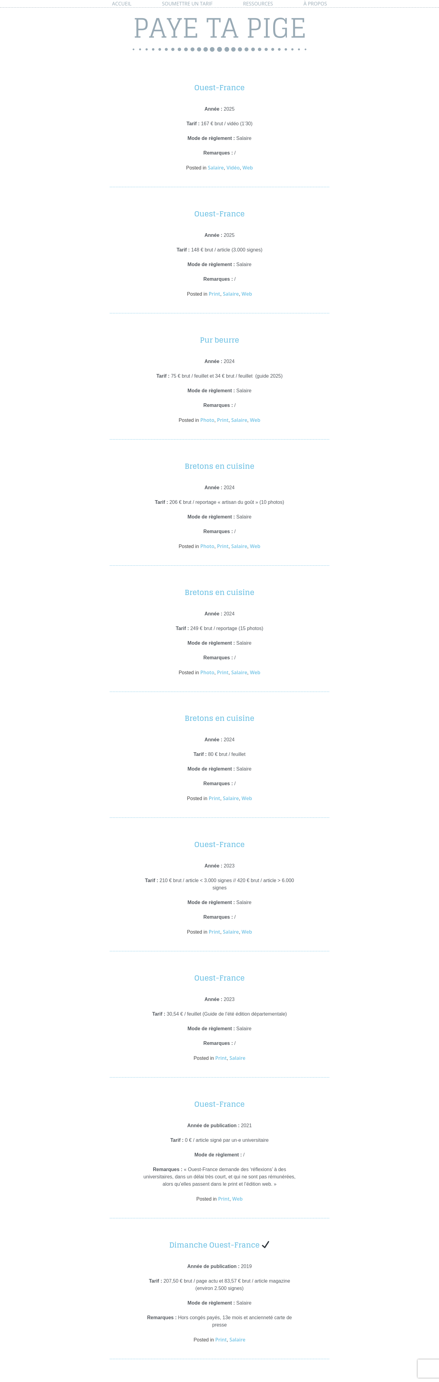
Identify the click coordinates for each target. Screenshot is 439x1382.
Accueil (122, 3)
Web (247, 167)
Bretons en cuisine (220, 466)
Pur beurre (219, 340)
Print (214, 293)
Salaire (216, 167)
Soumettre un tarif (187, 3)
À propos (315, 3)
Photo (207, 420)
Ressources (258, 3)
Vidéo (233, 167)
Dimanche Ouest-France (219, 1245)
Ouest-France (220, 87)
